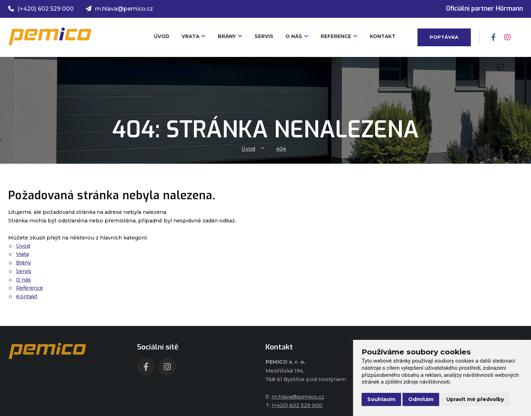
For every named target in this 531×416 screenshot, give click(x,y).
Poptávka (444, 37)
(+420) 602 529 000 (41, 8)
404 (281, 149)
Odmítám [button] (420, 399)
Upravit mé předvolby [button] (475, 399)
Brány (230, 36)
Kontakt (382, 36)
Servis (263, 36)
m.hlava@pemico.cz (119, 8)
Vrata (194, 36)
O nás (297, 36)
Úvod (161, 36)
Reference (339, 36)
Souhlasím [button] (381, 399)
